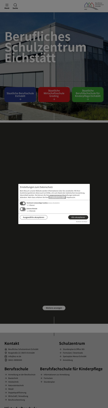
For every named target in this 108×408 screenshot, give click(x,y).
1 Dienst (31, 205)
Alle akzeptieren (78, 217)
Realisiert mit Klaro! (81, 221)
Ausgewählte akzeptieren (33, 217)
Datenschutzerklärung (57, 197)
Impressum (71, 197)
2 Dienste (31, 211)
